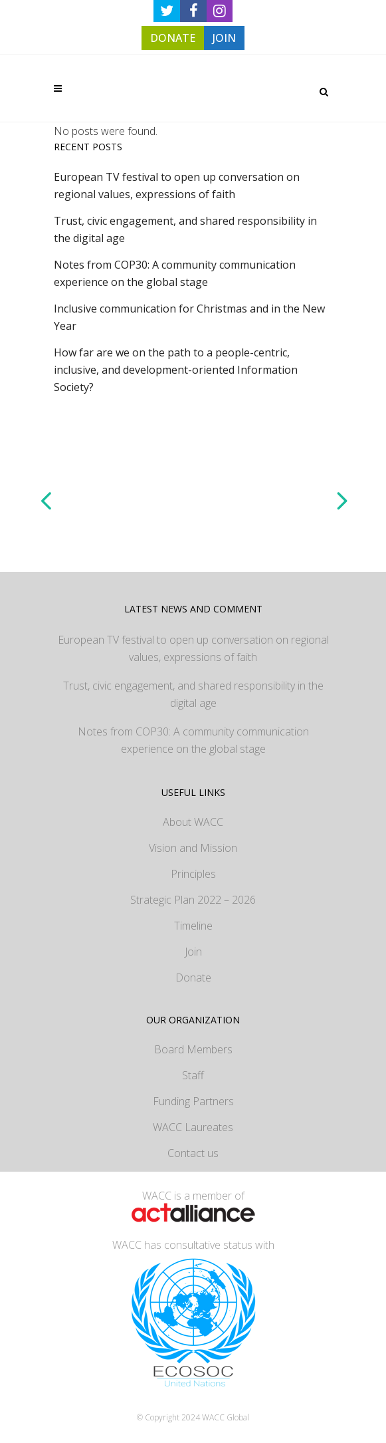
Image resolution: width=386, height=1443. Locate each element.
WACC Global (225, 1417)
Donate (193, 977)
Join (193, 951)
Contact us (193, 1153)
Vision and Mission (193, 848)
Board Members (193, 1049)
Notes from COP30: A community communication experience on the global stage (193, 740)
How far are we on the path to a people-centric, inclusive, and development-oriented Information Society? (176, 369)
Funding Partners (193, 1101)
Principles (193, 873)
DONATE (172, 38)
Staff (193, 1075)
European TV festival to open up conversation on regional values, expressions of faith (193, 648)
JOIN (224, 38)
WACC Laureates (193, 1127)
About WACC (193, 822)
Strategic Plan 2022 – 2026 (193, 899)
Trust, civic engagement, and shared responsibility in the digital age (193, 694)
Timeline (193, 925)
